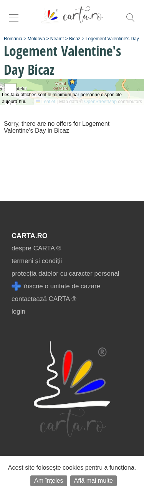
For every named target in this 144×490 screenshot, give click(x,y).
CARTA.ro (30, 236)
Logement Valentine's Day (112, 38)
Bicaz (74, 38)
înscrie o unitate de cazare (56, 286)
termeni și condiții (37, 261)
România (13, 38)
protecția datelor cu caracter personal (65, 273)
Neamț (57, 38)
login (18, 311)
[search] (130, 21)
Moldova (36, 38)
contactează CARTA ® (44, 299)
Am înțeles (48, 480)
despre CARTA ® (36, 248)
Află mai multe (93, 480)
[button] (72, 84)
